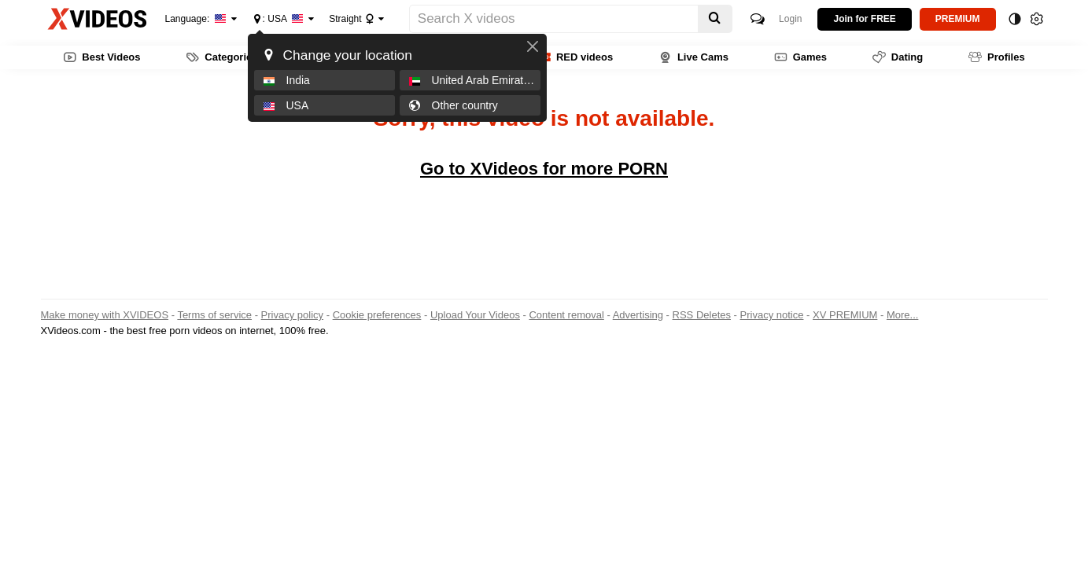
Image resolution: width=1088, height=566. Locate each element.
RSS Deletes (702, 315)
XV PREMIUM (845, 315)
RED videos (575, 57)
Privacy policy (292, 315)
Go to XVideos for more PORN (544, 168)
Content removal (566, 315)
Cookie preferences (377, 315)
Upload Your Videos (475, 315)
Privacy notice (772, 315)
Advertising (638, 315)
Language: (196, 18)
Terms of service (214, 315)
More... (902, 315)
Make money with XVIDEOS (105, 315)
